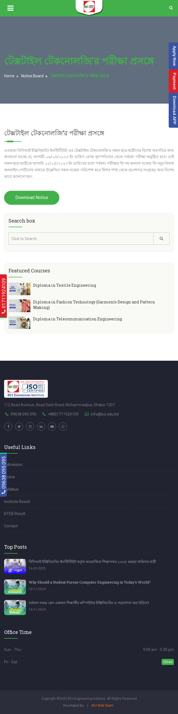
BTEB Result (14, 513)
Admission (13, 464)
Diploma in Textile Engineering (64, 285)
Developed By (73, 705)
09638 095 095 (4, 475)
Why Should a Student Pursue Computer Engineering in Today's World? (90, 582)
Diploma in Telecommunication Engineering (77, 319)
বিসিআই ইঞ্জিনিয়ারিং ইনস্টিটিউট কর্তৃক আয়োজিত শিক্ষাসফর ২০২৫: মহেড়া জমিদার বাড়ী (92, 561)
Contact (11, 526)
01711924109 (4, 296)
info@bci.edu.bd (105, 414)
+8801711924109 (63, 414)
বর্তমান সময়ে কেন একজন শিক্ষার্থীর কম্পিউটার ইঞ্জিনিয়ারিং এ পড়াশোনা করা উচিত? (89, 602)
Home (9, 76)
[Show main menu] (18, 8)
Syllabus (11, 489)
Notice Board (32, 76)
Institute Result (17, 501)
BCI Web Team (102, 705)
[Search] (171, 8)
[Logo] (89, 8)
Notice (9, 477)
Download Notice (31, 197)
